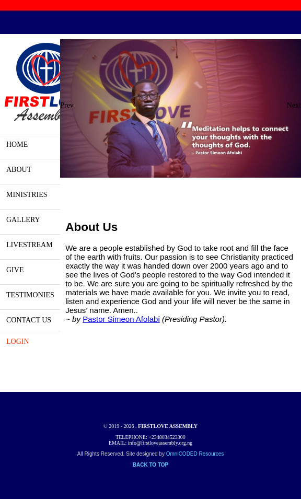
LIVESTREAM (29, 245)
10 (197, 189)
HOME (17, 144)
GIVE (15, 270)
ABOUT (18, 169)
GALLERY (23, 220)
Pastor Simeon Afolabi (121, 319)
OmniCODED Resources (195, 454)
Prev (67, 105)
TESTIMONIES (30, 295)
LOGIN (17, 341)
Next (294, 105)
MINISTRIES (27, 195)
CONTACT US (28, 320)
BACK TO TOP (151, 465)
